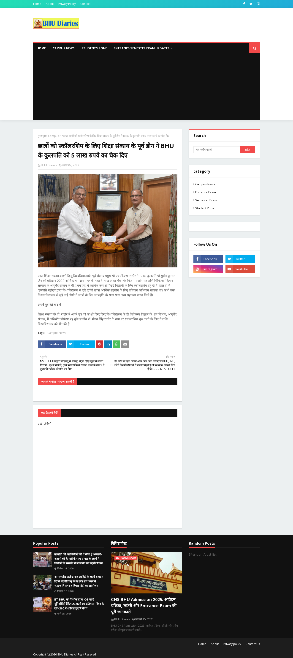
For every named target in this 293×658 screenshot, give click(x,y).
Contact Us (253, 644)
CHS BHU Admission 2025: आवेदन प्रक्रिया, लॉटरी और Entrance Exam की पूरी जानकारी (143, 605)
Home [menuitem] (41, 48)
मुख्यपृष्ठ (42, 136)
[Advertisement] (146, 88)
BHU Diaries (49, 165)
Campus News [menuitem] (64, 48)
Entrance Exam (205, 192)
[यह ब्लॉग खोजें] (216, 149)
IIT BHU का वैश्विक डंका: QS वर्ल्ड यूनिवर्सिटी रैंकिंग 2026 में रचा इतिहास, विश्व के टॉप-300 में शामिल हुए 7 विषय (79, 603)
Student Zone (204, 208)
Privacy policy (232, 644)
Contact (85, 4)
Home (37, 4)
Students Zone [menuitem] (94, 48)
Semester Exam (206, 200)
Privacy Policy (67, 4)
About (50, 4)
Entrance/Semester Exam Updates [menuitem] (141, 48)
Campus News (57, 136)
